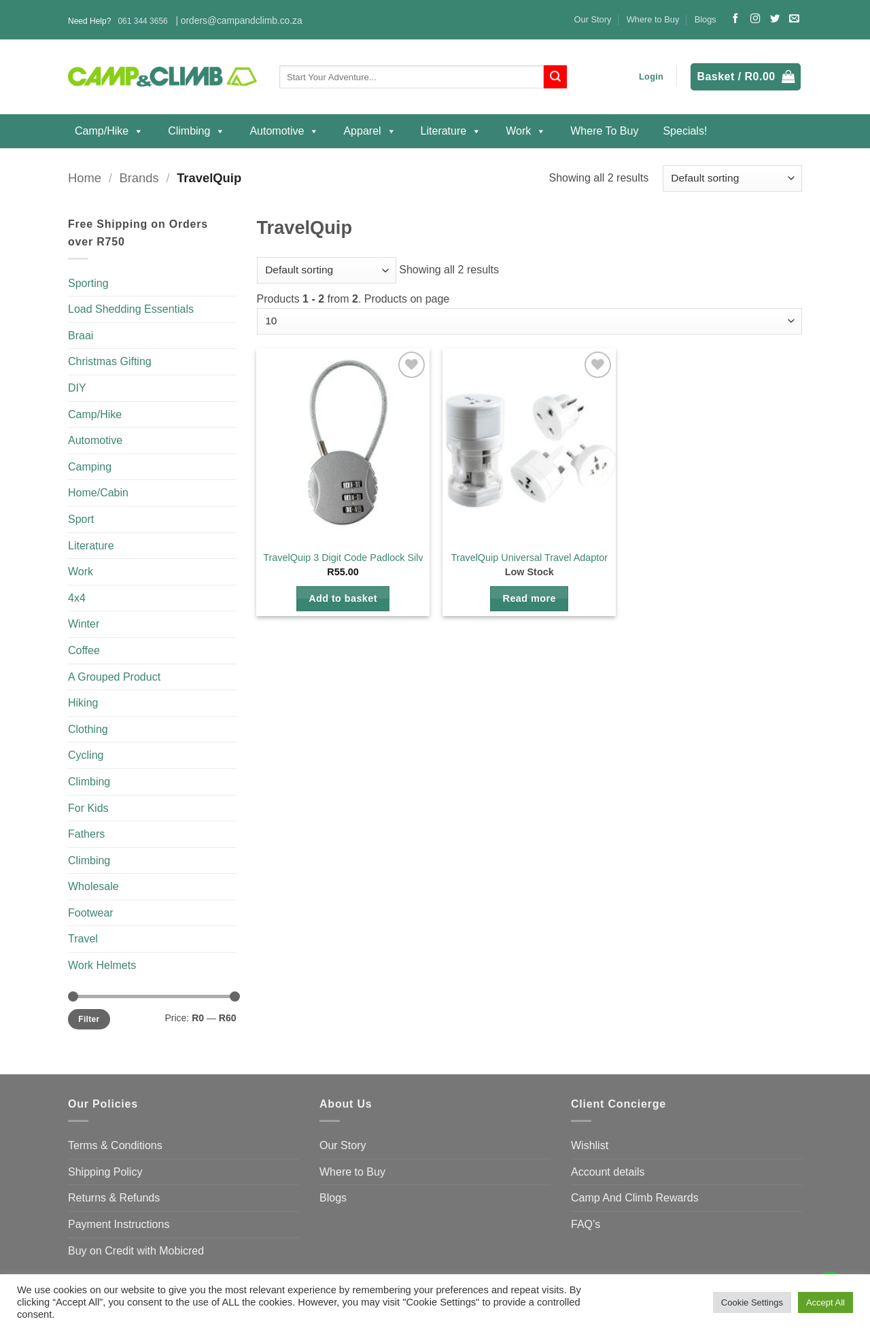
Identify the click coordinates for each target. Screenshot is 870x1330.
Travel (83, 938)
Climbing (196, 131)
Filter (88, 1019)
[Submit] (555, 76)
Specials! (685, 131)
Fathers (86, 834)
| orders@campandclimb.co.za (238, 21)
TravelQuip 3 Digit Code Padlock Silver (347, 557)
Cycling (85, 755)
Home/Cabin (98, 492)
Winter (83, 624)
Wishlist (589, 1145)
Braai (80, 335)
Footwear (91, 913)
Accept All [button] (825, 1302)
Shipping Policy (105, 1172)
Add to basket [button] (343, 598)
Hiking (83, 703)
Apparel (369, 131)
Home (84, 178)
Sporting (88, 283)
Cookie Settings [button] (752, 1302)
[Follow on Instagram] (755, 19)
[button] (651, 77)
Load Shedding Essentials (131, 309)
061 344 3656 (142, 21)
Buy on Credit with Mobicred (136, 1251)
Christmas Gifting (110, 361)
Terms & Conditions (115, 1145)
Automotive (284, 131)
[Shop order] (732, 178)
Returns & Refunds (114, 1198)
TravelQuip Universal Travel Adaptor (529, 557)
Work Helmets (102, 965)
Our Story (593, 19)
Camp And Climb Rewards (635, 1198)
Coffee (84, 650)
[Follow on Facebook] (735, 19)
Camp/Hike (109, 131)
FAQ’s (585, 1224)
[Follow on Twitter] (775, 19)
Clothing (88, 729)
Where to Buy (653, 19)
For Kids (88, 808)
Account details (608, 1172)
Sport (81, 519)
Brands (138, 178)
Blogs (705, 19)
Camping (89, 467)
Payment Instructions (118, 1224)
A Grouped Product (114, 677)
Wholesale (93, 886)
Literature (451, 131)
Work (526, 131)
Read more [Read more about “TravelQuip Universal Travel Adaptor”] (529, 598)
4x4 (77, 598)
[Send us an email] (794, 19)
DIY (77, 388)
